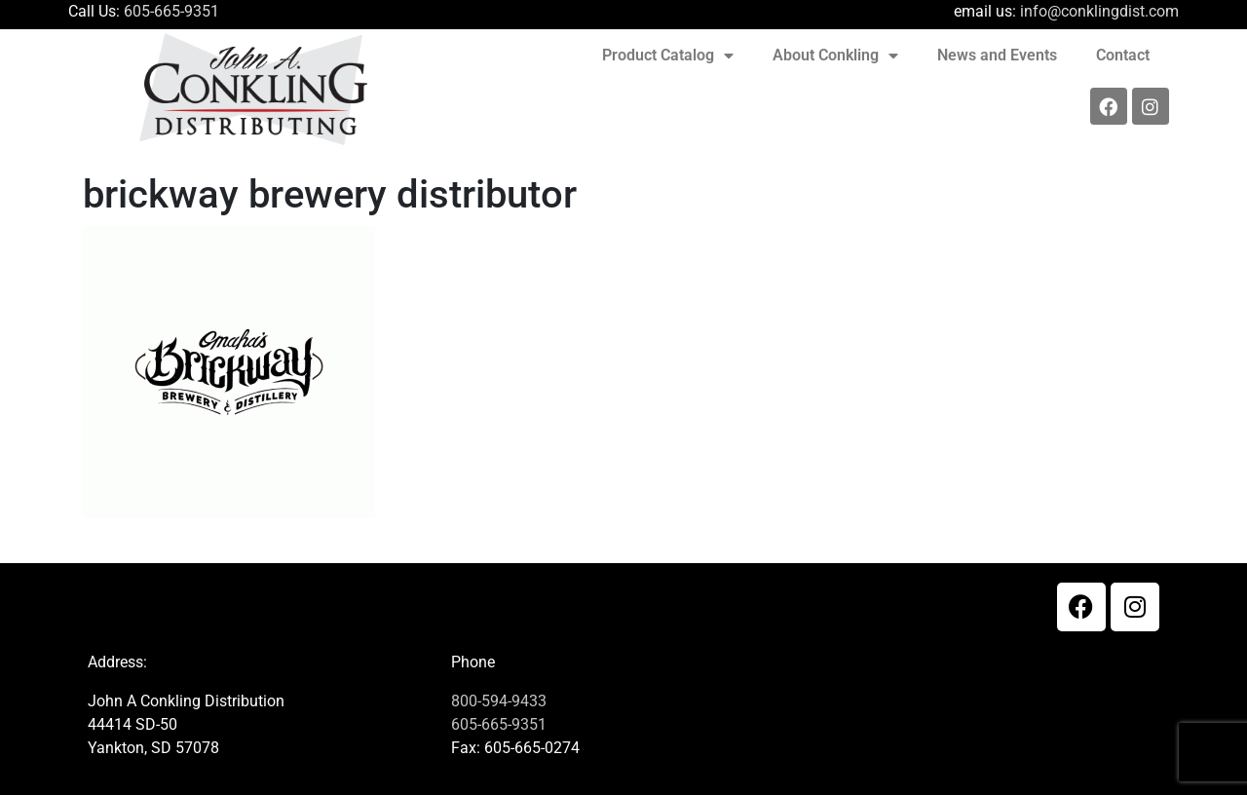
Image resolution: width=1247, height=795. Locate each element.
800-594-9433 (499, 701)
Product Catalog (668, 55)
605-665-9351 (171, 11)
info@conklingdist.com (1099, 11)
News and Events (997, 55)
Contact (1123, 55)
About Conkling (835, 55)
